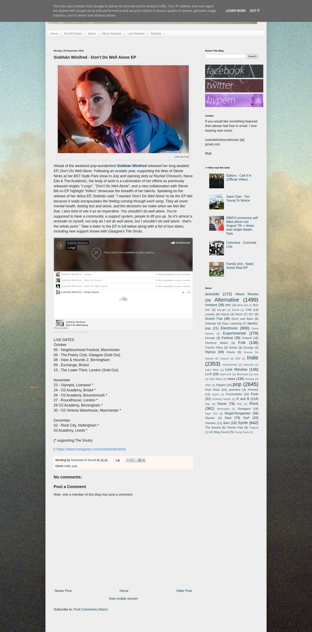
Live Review (236, 369)
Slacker (210, 418)
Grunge (248, 347)
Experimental (234, 333)
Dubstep (210, 323)
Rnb (239, 403)
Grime (233, 347)
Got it (255, 11)
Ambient (211, 305)
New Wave (215, 379)
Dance (225, 314)
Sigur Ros (211, 413)
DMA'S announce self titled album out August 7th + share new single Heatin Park (242, 225)
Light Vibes (212, 369)
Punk (254, 394)
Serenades (223, 408)
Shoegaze (244, 408)
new (256, 374)
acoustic (212, 294)
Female (210, 338)
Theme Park (235, 427)
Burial (235, 309)
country (210, 314)
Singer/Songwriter (238, 413)
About (92, 33)
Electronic (229, 328)
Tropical (253, 427)
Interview (248, 364)
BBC (228, 305)
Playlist (220, 385)
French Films (214, 347)
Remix (222, 403)
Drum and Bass (242, 318)
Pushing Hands (221, 399)
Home (54, 33)
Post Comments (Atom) (91, 609)
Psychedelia (234, 394)
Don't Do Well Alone (80, 332)
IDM (237, 358)
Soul (228, 418)
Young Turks (241, 432)
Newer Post (63, 591)
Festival (227, 338)
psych (215, 394)
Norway (249, 379)
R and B (242, 399)
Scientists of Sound (84, 460)
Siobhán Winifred (61, 332)
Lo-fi (208, 374)
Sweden (210, 423)
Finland (247, 338)
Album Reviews (111, 33)
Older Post (184, 591)
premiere (235, 389)
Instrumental (230, 364)
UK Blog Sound (219, 432)
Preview (253, 389)
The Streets (213, 427)
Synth (243, 423)
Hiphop (210, 352)
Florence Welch (216, 343)
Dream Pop (213, 318)
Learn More (236, 11)
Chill (248, 309)
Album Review (246, 294)
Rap (207, 403)
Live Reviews (136, 33)
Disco (239, 314)
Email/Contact (73, 33)
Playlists (156, 33)
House (231, 352)
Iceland (224, 358)
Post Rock (212, 389)
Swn (226, 423)
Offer (208, 385)
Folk (242, 342)
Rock (253, 403)
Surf (246, 418)
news (231, 379)
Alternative (226, 300)
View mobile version (123, 598)
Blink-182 (242, 305)
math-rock (225, 374)
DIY (251, 314)
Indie (67, 466)
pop (74, 466)
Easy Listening (232, 323)
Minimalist (242, 374)
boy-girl (221, 309)
